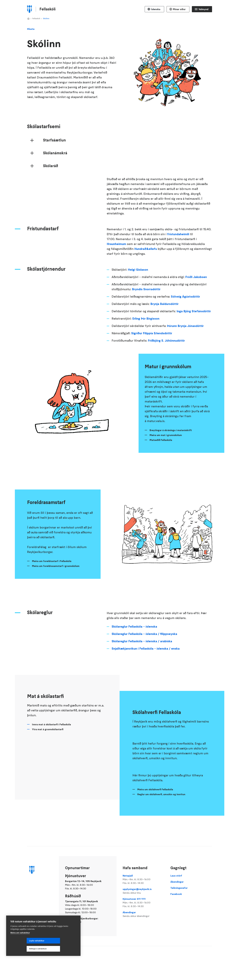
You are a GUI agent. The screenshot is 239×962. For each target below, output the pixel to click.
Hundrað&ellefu (145, 268)
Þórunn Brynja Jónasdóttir (185, 345)
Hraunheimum (116, 263)
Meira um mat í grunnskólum (166, 454)
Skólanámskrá (55, 173)
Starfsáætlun (54, 160)
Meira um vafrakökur (20, 941)
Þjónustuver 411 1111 (143, 902)
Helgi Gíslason (138, 289)
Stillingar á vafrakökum (58, 949)
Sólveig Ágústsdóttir (185, 316)
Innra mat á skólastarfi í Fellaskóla (51, 743)
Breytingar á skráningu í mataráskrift (171, 449)
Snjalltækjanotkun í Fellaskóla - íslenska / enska (146, 668)
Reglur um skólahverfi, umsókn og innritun (161, 813)
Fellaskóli (36, 18)
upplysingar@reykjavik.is (143, 891)
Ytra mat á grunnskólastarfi (47, 748)
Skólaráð (50, 185)
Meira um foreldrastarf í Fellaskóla (51, 580)
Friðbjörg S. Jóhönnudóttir (166, 360)
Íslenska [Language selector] (155, 9)
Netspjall (143, 879)
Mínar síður (179, 9)
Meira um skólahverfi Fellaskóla (155, 808)
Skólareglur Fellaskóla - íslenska (134, 646)
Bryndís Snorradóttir (146, 309)
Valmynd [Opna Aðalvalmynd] (203, 9)
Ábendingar (143, 914)
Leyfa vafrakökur (20, 949)
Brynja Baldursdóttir (164, 323)
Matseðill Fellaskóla (161, 459)
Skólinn (46, 18)
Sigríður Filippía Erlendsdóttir (151, 353)
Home (28, 18)
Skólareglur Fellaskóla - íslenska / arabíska (142, 661)
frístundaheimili (178, 254)
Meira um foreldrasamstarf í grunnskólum (55, 585)
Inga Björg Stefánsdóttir (194, 331)
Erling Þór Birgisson (145, 338)
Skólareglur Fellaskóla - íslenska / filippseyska (144, 653)
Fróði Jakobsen (196, 296)
